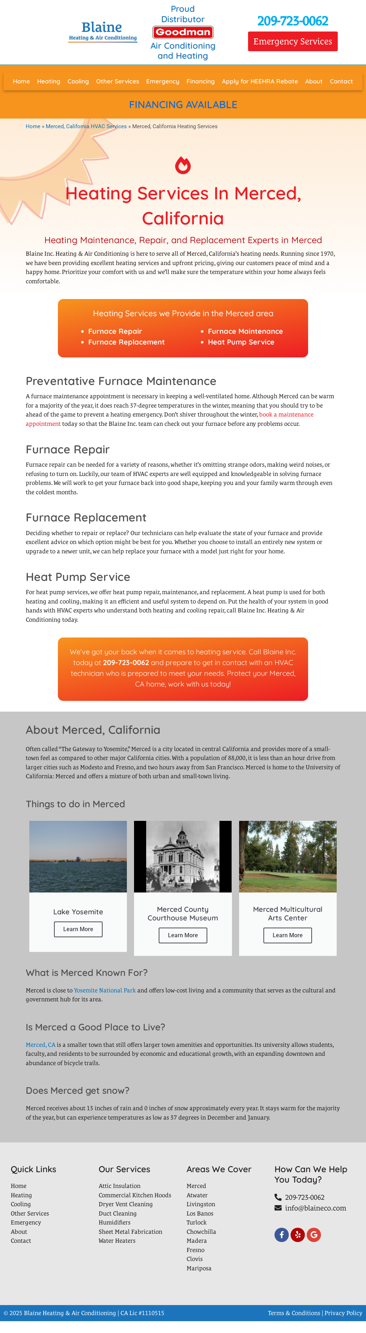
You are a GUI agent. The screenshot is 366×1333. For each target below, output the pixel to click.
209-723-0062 (292, 21)
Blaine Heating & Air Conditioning (70, 1324)
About (314, 81)
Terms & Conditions (294, 1324)
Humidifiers (114, 1234)
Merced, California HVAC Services (86, 126)
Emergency (162, 81)
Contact (341, 81)
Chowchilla (201, 1243)
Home (21, 81)
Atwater (197, 1207)
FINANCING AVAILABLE (183, 104)
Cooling (78, 81)
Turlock (197, 1234)
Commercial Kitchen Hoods (135, 1207)
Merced (196, 1197)
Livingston (201, 1215)
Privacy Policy (343, 1324)
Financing (201, 81)
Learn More (78, 936)
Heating (48, 81)
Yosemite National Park (105, 1002)
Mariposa (199, 1280)
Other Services (117, 81)
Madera (197, 1252)
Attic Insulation (119, 1197)
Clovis (195, 1270)
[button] (293, 41)
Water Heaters (117, 1252)
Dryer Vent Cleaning (126, 1215)
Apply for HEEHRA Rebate (260, 81)
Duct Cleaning (118, 1225)
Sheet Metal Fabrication (130, 1243)
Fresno (195, 1261)
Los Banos (200, 1225)
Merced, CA (40, 1056)
